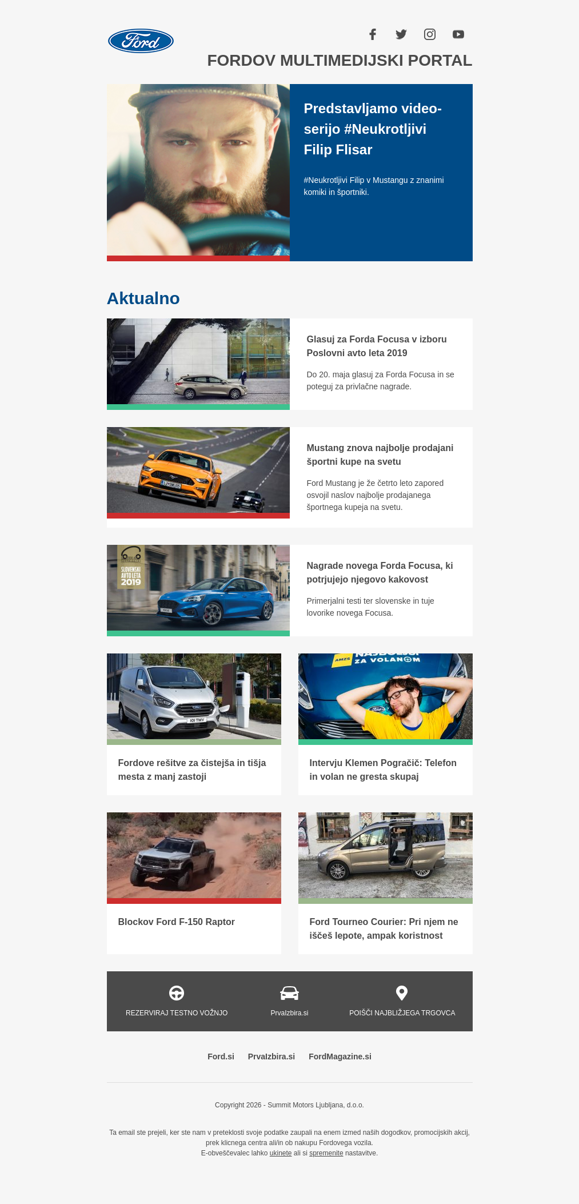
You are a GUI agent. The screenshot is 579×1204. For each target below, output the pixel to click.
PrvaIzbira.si (272, 1056)
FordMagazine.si (340, 1056)
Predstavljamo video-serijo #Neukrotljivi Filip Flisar (373, 129)
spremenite (326, 1153)
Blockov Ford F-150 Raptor (176, 922)
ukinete (281, 1153)
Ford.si (220, 1056)
